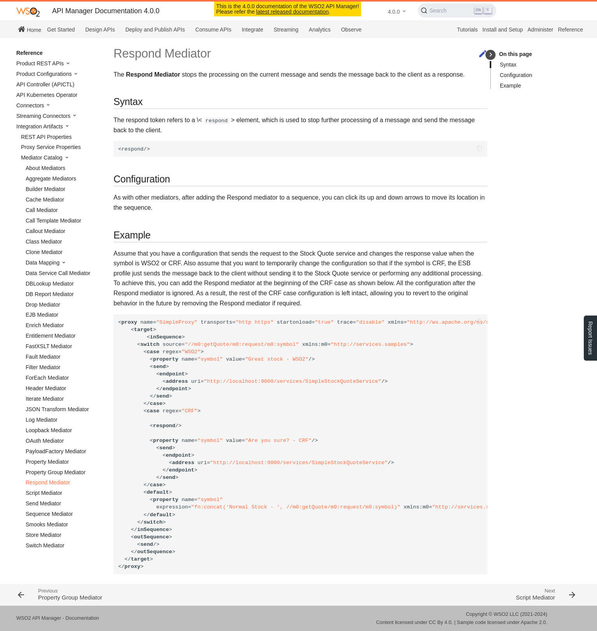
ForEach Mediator (47, 378)
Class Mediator (44, 241)
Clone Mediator (44, 252)
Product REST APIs (40, 63)
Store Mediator (43, 535)
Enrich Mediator (45, 325)
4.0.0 (394, 12)
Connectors (30, 105)
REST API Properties (46, 137)
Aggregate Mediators (51, 178)
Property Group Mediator (56, 472)
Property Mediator (47, 462)
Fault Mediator (43, 357)
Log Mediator (42, 420)
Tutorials (467, 29)
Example (510, 85)
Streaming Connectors (44, 116)
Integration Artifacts (40, 126)
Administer (540, 29)
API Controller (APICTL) (45, 84)
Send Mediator (43, 503)
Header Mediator (46, 388)
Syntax (508, 64)
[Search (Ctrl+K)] (457, 11)
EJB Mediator (42, 315)
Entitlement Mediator (50, 336)
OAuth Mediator (45, 441)
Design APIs (100, 29)
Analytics (320, 29)
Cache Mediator (45, 199)
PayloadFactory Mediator (56, 451)
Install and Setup (502, 29)
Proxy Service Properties (51, 147)
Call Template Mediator (53, 220)
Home (29, 29)
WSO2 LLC (506, 614)
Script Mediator (44, 493)
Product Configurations (44, 74)
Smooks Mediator (47, 524)
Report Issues (590, 338)
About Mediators (45, 168)
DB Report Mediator (50, 294)
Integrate (252, 29)
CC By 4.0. (441, 622)
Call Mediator (42, 210)
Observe (351, 29)
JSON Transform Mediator (57, 409)
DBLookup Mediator (50, 283)
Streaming (286, 29)
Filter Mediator (43, 367)
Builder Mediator (45, 189)
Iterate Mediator (45, 399)
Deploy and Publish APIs (155, 29)
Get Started (61, 29)
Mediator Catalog (42, 157)
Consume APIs (214, 29)
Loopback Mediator (49, 430)
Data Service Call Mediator (58, 273)
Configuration (516, 75)
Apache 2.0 (533, 622)
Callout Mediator (45, 231)
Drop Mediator (43, 304)
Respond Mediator (48, 482)
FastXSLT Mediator (49, 346)
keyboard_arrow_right (491, 55)
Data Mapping (43, 262)
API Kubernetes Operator (46, 95)
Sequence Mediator (49, 514)
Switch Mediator (45, 545)
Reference (570, 29)
